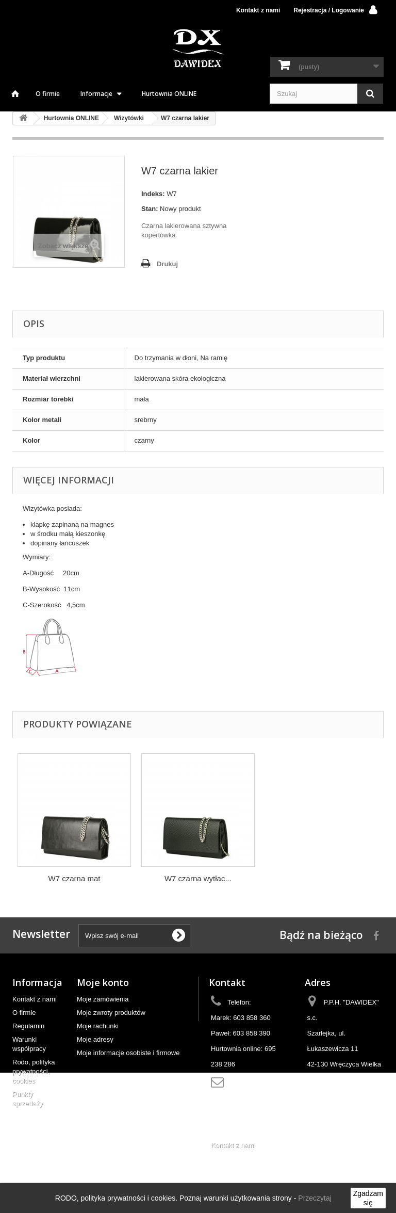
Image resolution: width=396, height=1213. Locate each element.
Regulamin (28, 1026)
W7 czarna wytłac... (198, 878)
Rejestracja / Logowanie (328, 10)
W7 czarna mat (74, 878)
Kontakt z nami (258, 10)
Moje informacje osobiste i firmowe (128, 1053)
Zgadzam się (368, 1198)
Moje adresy (95, 1039)
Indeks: (153, 194)
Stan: (149, 209)
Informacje (96, 93)
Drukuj (167, 264)
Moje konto (103, 982)
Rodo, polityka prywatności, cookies (33, 1071)
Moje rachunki (98, 1026)
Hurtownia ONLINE (169, 93)
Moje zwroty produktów (111, 1012)
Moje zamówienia (102, 999)
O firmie (48, 93)
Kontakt (227, 982)
